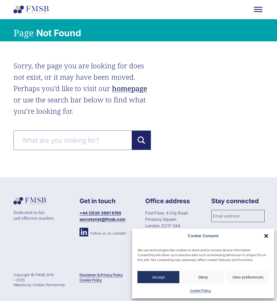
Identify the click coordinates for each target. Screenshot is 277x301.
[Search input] (75, 140)
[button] (266, 236)
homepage (129, 88)
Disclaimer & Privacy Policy (101, 275)
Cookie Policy (200, 291)
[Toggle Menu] (258, 9)
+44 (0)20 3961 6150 (100, 213)
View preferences (248, 277)
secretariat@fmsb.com (103, 219)
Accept (158, 277)
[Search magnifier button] (141, 140)
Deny (203, 277)
